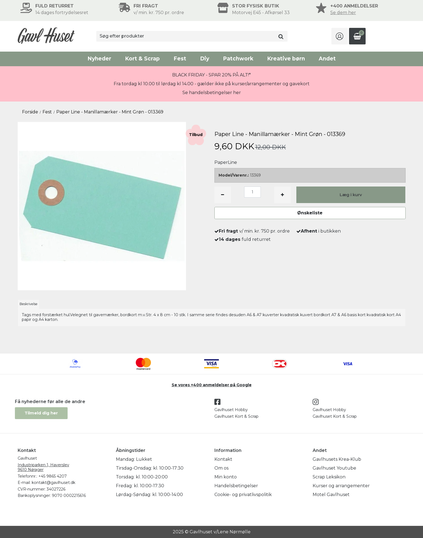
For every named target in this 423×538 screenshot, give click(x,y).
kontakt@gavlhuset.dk (53, 482)
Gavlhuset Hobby (231, 409)
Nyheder (99, 58)
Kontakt (223, 459)
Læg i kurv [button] (351, 194)
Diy (204, 58)
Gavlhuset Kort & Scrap (236, 416)
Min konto (225, 477)
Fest (180, 58)
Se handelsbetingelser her (211, 92)
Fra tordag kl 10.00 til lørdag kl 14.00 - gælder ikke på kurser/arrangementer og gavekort (212, 83)
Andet (327, 58)
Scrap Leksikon (329, 477)
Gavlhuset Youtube (334, 468)
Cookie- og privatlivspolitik (243, 494)
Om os (221, 468)
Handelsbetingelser (236, 485)
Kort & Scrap (142, 58)
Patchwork (238, 58)
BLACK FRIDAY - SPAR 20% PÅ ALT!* (211, 75)
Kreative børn (286, 58)
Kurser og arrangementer (341, 485)
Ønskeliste (310, 212)
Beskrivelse (29, 304)
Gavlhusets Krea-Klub (337, 459)
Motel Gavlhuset (331, 494)
